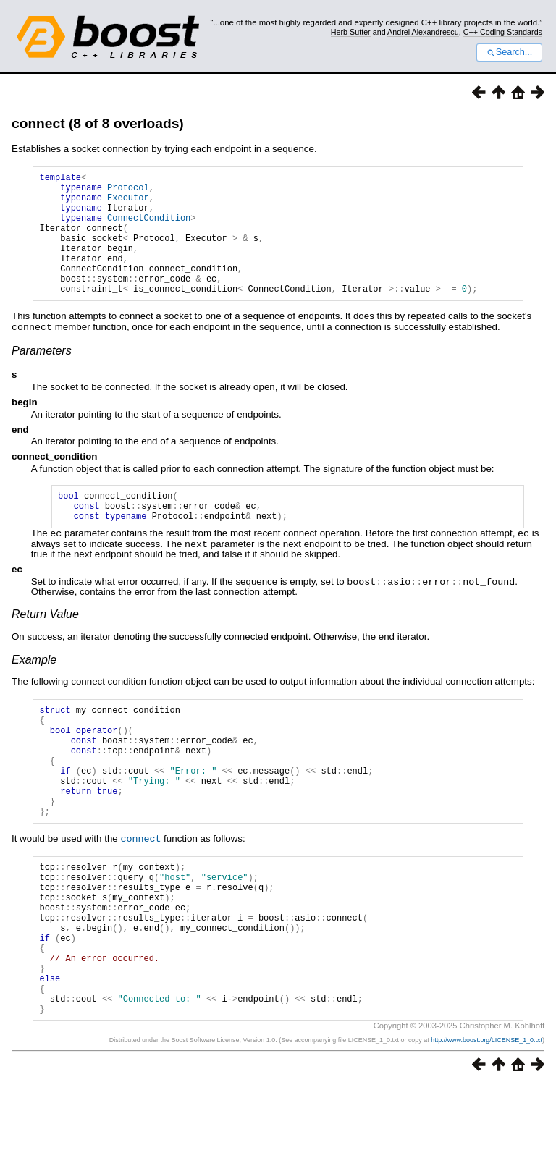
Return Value (45, 644)
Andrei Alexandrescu (423, 32)
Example (34, 689)
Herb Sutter (351, 32)
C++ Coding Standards (502, 32)
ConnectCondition (148, 228)
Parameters (42, 376)
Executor (128, 204)
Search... (509, 52)
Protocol (128, 191)
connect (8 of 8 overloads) (98, 123)
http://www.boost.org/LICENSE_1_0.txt (486, 1125)
